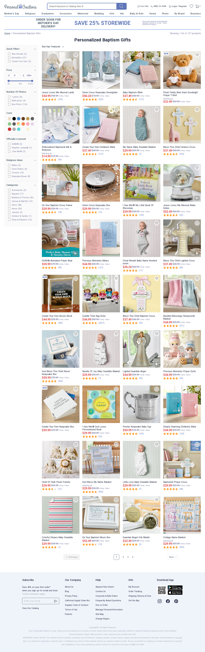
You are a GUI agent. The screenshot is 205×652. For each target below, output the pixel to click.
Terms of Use (71, 609)
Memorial (83, 13)
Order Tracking (135, 591)
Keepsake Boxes (21, 176)
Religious (30, 13)
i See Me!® (19, 151)
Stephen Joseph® (22, 148)
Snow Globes (19, 169)
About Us (69, 587)
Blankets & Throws (23, 197)
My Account (133, 587)
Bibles (16, 165)
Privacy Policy (71, 596)
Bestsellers (19, 57)
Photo (165, 13)
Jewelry (17, 212)
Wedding (99, 13)
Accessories (19, 190)
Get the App (133, 600)
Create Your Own (21, 61)
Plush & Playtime (22, 220)
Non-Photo (19, 104)
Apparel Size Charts (105, 587)
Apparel (18, 194)
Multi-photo (19, 100)
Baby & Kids (136, 13)
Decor (17, 205)
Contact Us (101, 591)
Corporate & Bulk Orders (107, 596)
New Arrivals (19, 54)
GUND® (17, 144)
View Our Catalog (30, 608)
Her (122, 13)
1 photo (17, 97)
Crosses (18, 172)
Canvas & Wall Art (22, 201)
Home (152, 13)
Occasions (66, 13)
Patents (68, 614)
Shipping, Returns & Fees (139, 596)
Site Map (100, 614)
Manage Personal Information (109, 609)
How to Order (102, 605)
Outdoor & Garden (22, 216)
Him (112, 13)
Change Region (102, 619)
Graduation (47, 13)
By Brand (179, 13)
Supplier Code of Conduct (76, 605)
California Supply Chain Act (77, 600)
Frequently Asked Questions (108, 600)
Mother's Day (11, 13)
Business (195, 13)
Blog (67, 591)
